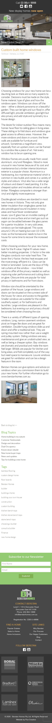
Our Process (38, 631)
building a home (8, 493)
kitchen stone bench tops (11, 515)
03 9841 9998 (28, 2)
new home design (8, 537)
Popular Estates (13, 628)
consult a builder (8, 528)
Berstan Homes (7, 484)
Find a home (13, 624)
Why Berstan (38, 628)
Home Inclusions (13, 634)
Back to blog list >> (9, 425)
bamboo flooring (8, 470)
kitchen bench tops (9, 510)
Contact (38, 640)
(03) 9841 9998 (29, 612)
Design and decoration (10, 443)
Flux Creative (30, 720)
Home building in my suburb (13, 436)
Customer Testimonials (10, 440)
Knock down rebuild (9, 449)
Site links (38, 624)
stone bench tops (8, 519)
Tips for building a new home (13, 459)
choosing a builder (9, 523)
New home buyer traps (11, 453)
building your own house (11, 497)
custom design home (10, 475)
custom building (8, 506)
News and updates (9, 456)
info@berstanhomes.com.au (26, 615)
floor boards (6, 479)
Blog (38, 637)
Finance (4, 532)
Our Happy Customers (38, 634)
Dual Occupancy (8, 446)
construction (6, 501)
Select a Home (14, 631)
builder (4, 488)
